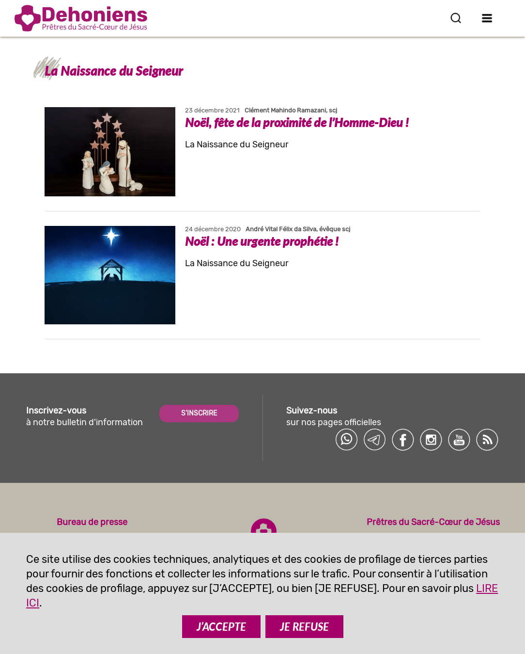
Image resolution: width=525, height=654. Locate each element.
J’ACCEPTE (221, 626)
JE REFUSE (304, 626)
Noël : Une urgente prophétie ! (262, 241)
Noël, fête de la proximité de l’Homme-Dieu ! (297, 122)
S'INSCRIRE (199, 413)
